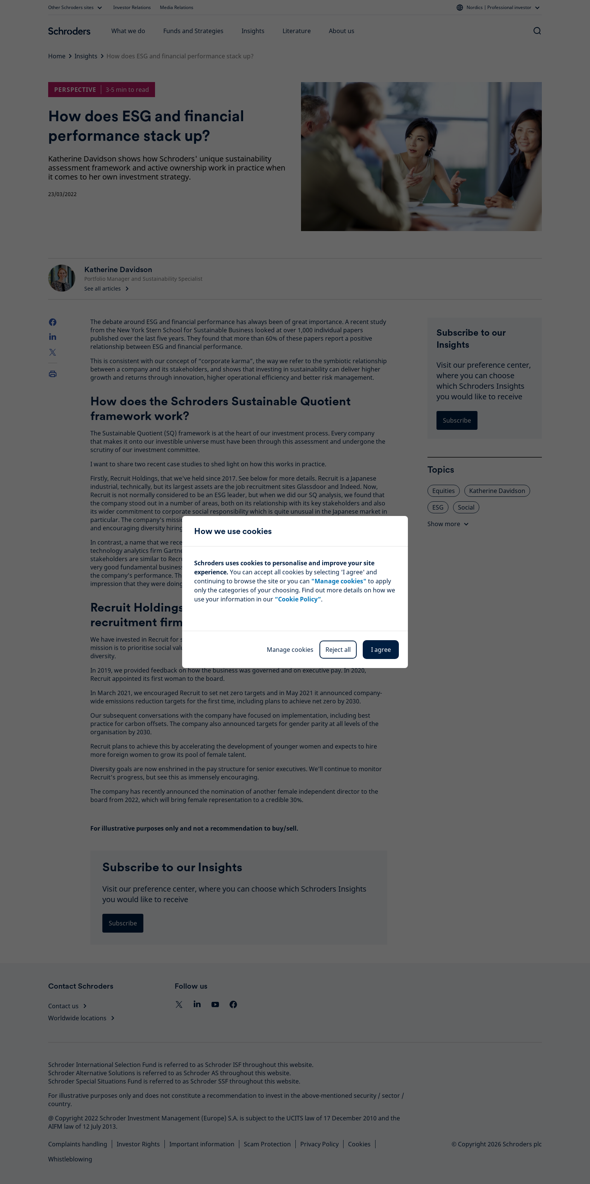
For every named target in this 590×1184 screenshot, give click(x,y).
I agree (381, 649)
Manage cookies (290, 649)
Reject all (338, 649)
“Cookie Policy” (298, 599)
